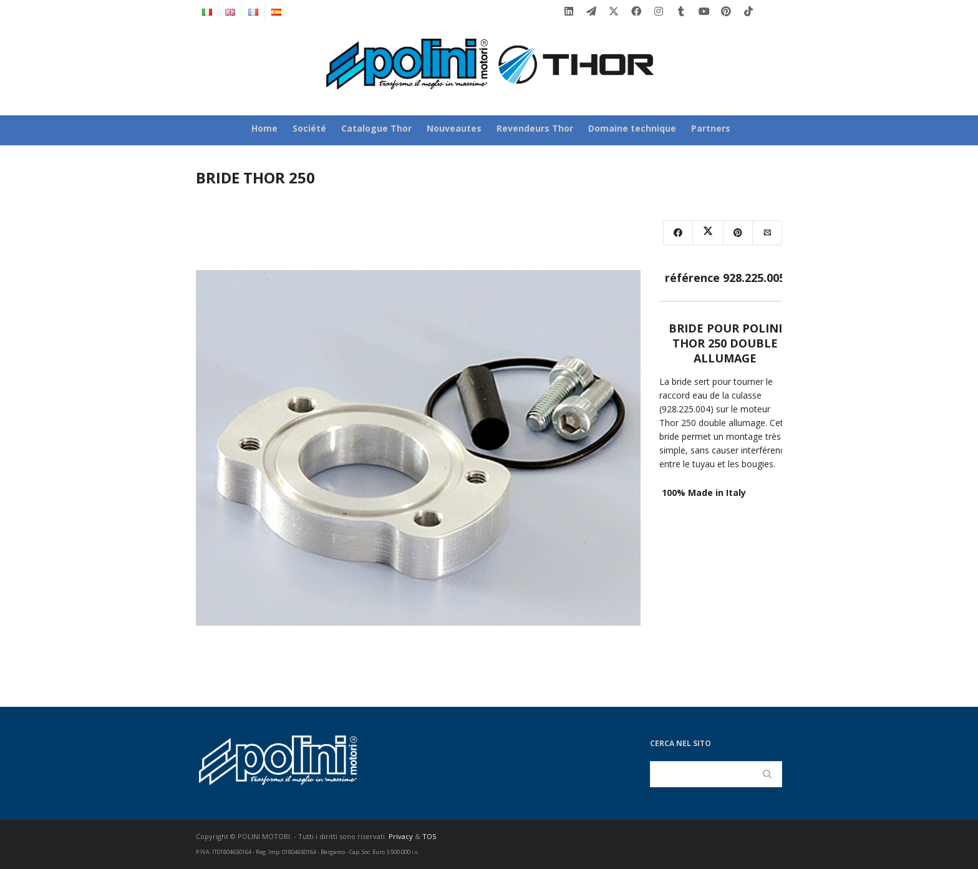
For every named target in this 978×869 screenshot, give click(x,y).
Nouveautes (454, 128)
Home (264, 128)
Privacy (401, 836)
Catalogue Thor (376, 128)
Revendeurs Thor (534, 128)
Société (309, 128)
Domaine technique (632, 128)
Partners (710, 128)
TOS (429, 836)
